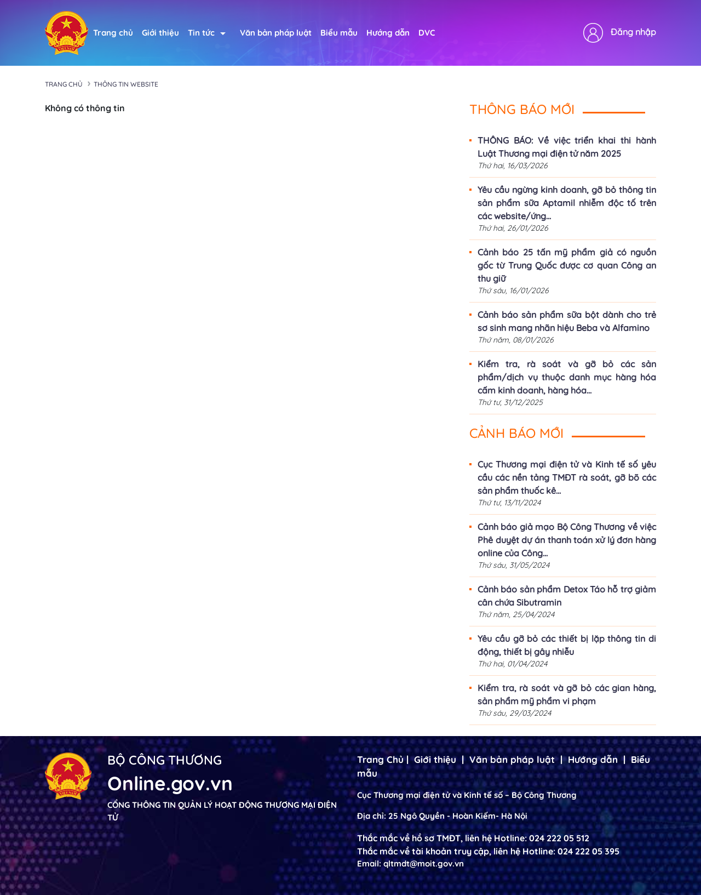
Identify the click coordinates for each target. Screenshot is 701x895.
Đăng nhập (633, 31)
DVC (426, 32)
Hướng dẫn (388, 32)
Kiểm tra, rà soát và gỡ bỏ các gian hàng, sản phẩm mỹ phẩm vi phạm (567, 694)
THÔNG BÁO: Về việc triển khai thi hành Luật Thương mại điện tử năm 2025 (567, 147)
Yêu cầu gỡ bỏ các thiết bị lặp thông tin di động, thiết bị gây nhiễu (567, 645)
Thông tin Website (126, 84)
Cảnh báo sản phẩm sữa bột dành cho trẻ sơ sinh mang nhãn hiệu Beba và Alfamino (567, 321)
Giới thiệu (160, 32)
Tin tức (207, 32)
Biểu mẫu (339, 32)
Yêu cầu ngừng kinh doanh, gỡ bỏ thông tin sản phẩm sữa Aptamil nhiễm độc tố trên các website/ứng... (567, 202)
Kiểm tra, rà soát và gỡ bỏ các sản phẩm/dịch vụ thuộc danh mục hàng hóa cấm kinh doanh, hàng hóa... (567, 377)
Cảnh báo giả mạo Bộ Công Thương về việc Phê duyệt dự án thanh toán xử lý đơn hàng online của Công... (567, 539)
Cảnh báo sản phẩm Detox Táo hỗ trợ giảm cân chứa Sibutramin (567, 596)
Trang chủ (113, 32)
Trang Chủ (380, 759)
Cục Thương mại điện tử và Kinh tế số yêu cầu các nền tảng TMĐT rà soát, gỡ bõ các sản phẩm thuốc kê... (567, 477)
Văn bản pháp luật (276, 32)
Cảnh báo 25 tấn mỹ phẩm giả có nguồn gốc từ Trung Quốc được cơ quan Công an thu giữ (567, 265)
